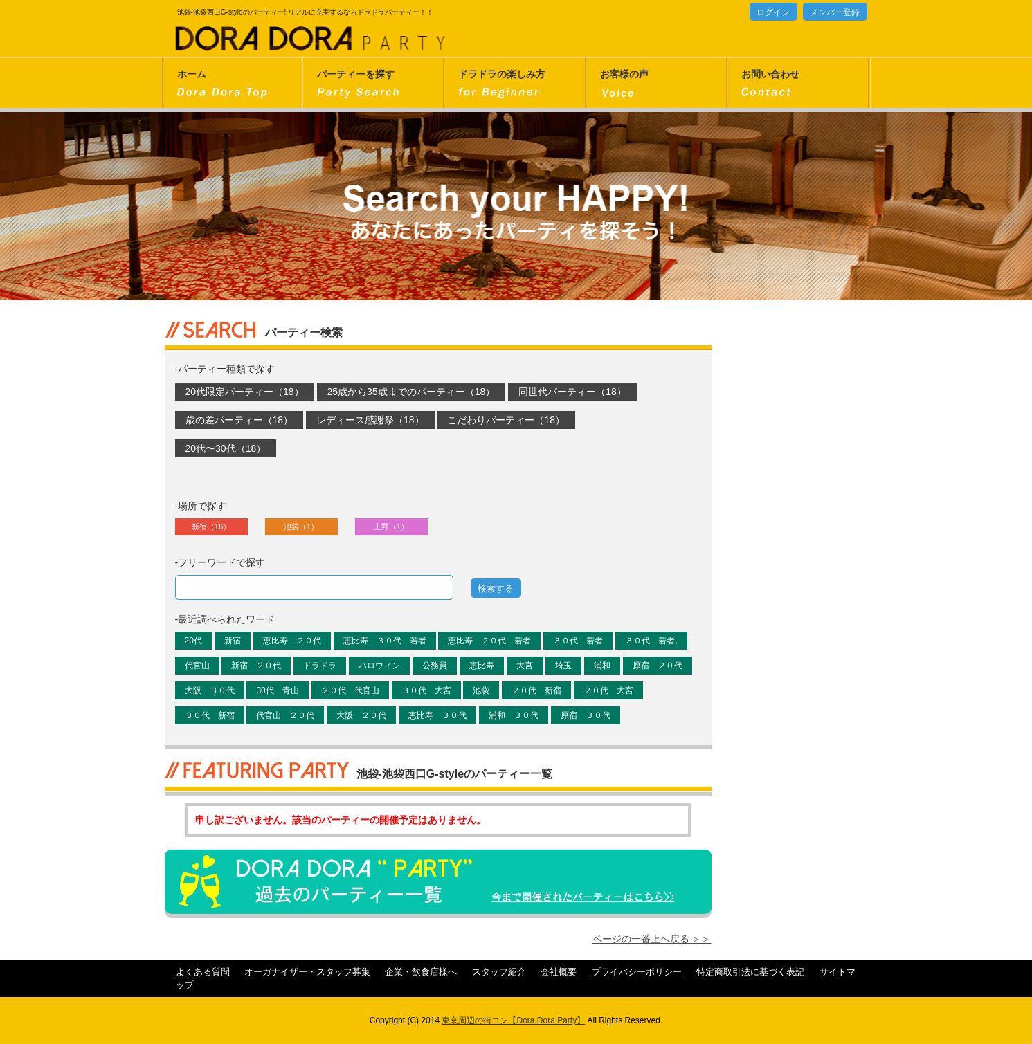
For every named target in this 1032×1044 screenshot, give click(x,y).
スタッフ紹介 (499, 972)
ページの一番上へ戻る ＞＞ (652, 938)
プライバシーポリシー (637, 972)
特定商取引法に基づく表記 (750, 972)
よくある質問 (203, 972)
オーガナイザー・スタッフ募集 (307, 972)
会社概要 (559, 972)
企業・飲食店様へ (421, 972)
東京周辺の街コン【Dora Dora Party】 (513, 1020)
